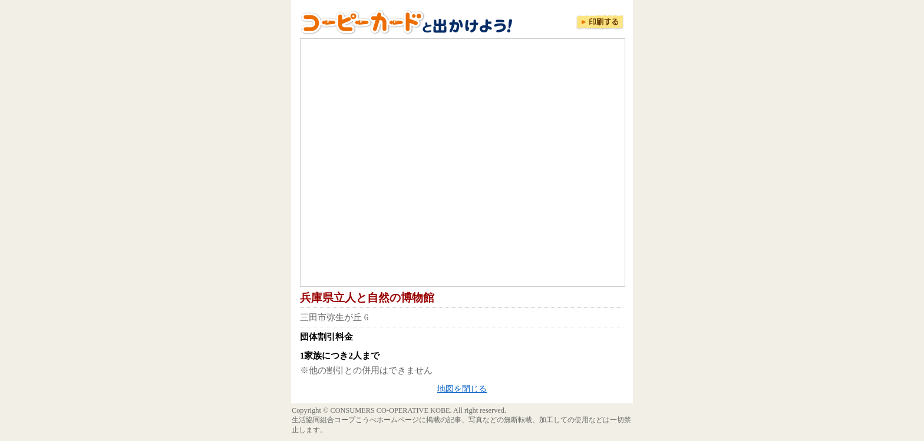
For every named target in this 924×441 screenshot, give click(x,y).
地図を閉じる (462, 388)
